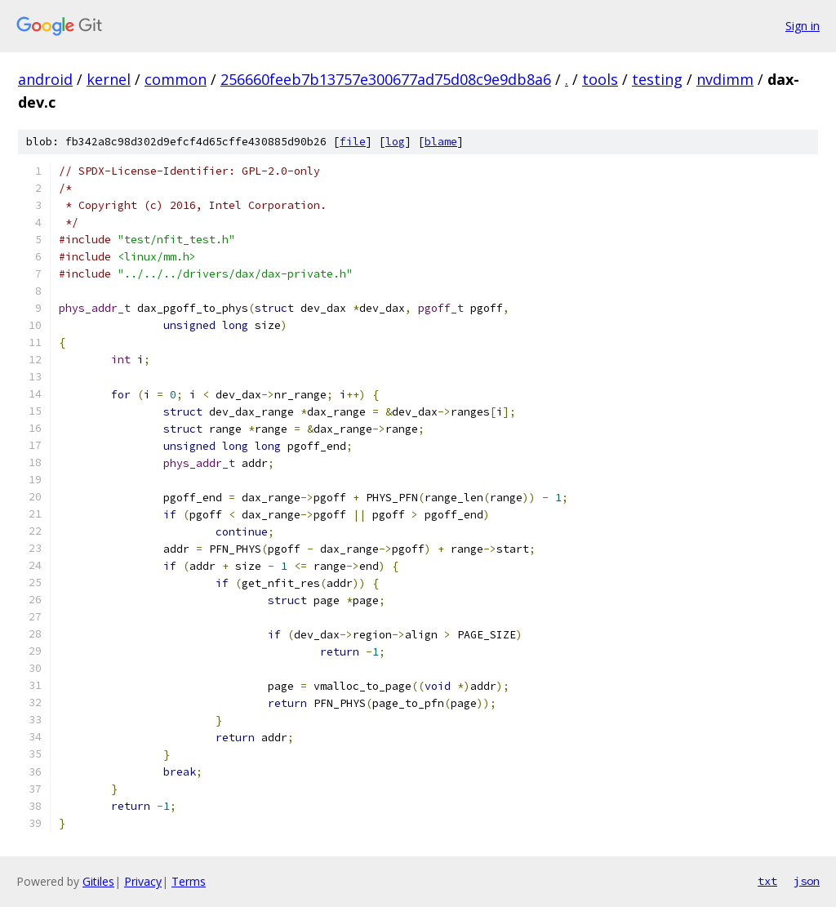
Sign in (802, 25)
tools (600, 79)
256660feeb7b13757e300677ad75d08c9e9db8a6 (385, 79)
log (395, 142)
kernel (109, 79)
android (45, 79)
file (353, 142)
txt (767, 881)
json (807, 881)
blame (441, 142)
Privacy (143, 881)
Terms (188, 881)
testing (657, 79)
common (176, 79)
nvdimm (725, 79)
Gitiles (98, 881)
